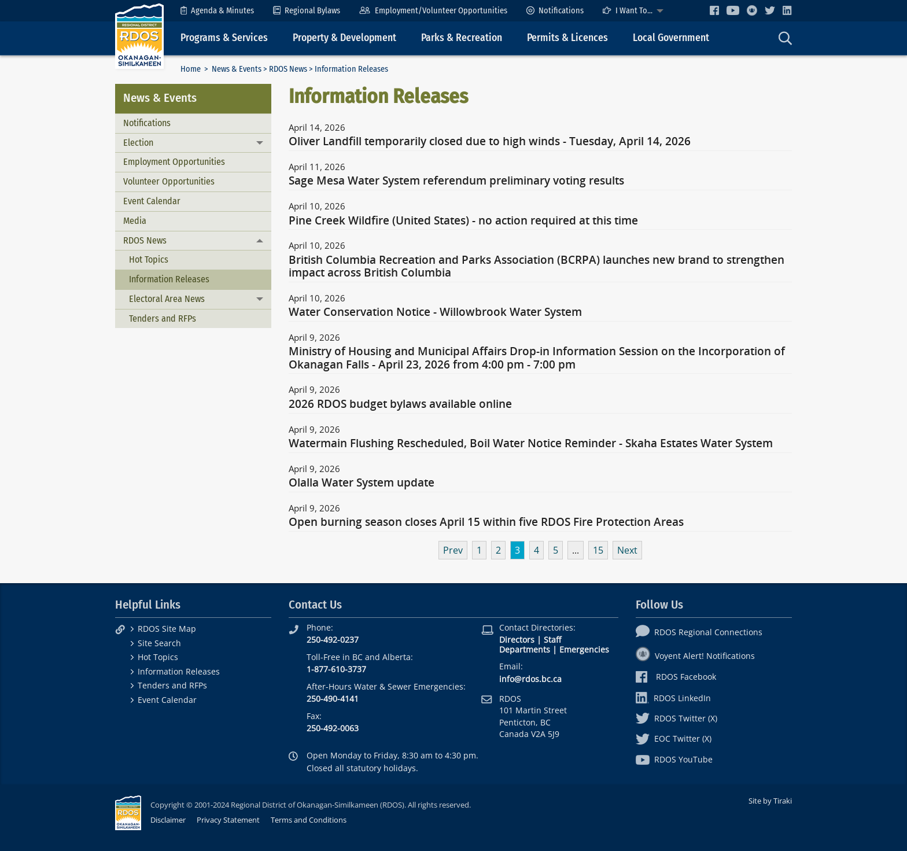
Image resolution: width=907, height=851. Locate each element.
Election (138, 142)
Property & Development (344, 38)
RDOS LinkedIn (673, 697)
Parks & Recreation (461, 38)
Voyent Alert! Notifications (695, 655)
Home (190, 69)
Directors (516, 639)
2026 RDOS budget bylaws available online (400, 404)
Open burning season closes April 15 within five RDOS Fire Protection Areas (486, 522)
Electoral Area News (167, 298)
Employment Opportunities (174, 161)
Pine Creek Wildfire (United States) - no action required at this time (463, 221)
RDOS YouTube (674, 759)
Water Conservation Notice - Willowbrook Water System (435, 312)
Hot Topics (148, 259)
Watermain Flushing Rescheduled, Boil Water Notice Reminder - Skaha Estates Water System (531, 443)
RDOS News (288, 69)
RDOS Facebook (676, 676)
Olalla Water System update (361, 483)
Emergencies (584, 649)
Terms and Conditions (308, 820)
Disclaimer (168, 820)
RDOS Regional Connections (699, 632)
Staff (552, 639)
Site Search (159, 643)
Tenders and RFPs (162, 318)
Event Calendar (151, 201)
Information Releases (169, 279)
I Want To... (627, 11)
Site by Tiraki (770, 800)
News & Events (236, 69)
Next (627, 550)
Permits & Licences (567, 38)
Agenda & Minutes (217, 11)
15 (598, 550)
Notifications (555, 11)
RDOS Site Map (167, 628)
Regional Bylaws (306, 11)
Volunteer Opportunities (169, 181)
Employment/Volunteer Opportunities (433, 11)
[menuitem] (217, 10)
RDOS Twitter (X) (676, 718)
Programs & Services (224, 38)
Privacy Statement (228, 820)
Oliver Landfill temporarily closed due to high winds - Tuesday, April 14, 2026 (490, 141)
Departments (524, 649)
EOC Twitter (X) (673, 738)
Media (134, 220)
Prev (453, 550)
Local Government (671, 38)
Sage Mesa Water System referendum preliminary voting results (456, 181)
